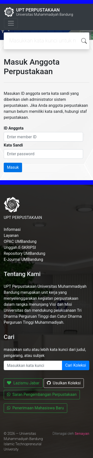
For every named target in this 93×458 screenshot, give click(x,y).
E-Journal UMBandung (23, 259)
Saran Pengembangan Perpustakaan (42, 394)
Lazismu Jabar (23, 383)
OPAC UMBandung (20, 241)
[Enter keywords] (33, 365)
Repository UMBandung (24, 253)
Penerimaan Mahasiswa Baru (35, 408)
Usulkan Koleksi (64, 383)
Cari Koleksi (75, 365)
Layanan (11, 235)
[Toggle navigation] (11, 23)
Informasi (12, 229)
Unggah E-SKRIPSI (20, 247)
